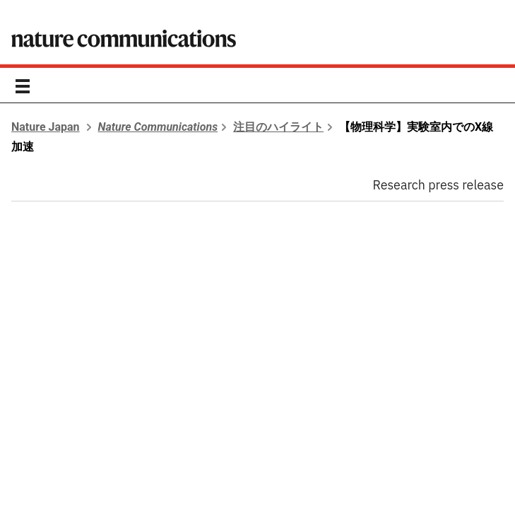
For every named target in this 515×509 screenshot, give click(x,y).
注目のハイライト (278, 127)
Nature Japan (45, 127)
